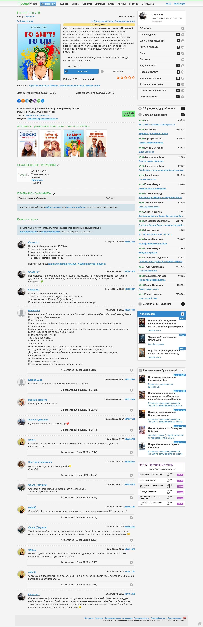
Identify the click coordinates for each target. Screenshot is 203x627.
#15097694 (130, 420)
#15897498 (130, 242)
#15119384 (130, 400)
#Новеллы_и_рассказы (37, 116)
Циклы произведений (160, 41)
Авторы (122, 4)
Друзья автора (160, 66)
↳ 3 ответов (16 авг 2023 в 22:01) (79, 540)
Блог (160, 53)
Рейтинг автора (160, 97)
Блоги (111, 4)
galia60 (32, 440)
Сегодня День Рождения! (164, 304)
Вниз (200, 624)
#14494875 (130, 485)
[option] (27, 144)
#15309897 (130, 289)
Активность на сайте (160, 84)
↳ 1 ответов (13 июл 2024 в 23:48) (79, 430)
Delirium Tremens (37, 400)
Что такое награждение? (58, 166)
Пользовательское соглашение (118, 619)
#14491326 (130, 550)
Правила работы (141, 619)
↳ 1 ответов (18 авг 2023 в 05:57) (79, 475)
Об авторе (145, 29)
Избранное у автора (160, 78)
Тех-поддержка (174, 619)
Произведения (48, 4)
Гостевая (145, 60)
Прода (27, 3)
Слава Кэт (30, 17)
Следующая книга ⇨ (125, 22)
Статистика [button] (118, 72)
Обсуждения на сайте (164, 115)
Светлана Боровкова (40, 462)
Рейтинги (133, 4)
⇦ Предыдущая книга (102, 22)
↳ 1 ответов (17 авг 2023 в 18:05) (79, 518)
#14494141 (130, 507)
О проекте (88, 619)
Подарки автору (160, 72)
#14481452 (130, 594)
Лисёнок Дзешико (38, 420)
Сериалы (87, 4)
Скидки (75, 4)
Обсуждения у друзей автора (164, 109)
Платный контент (158, 619)
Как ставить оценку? (93, 80)
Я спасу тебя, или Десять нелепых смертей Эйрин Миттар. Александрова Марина (165, 324)
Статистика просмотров (160, 91)
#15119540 (130, 380)
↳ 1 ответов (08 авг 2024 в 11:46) (79, 370)
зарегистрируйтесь (75, 208)
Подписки (64, 4)
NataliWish (34, 311)
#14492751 (130, 527)
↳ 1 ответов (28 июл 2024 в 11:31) (79, 410)
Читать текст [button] (82, 72)
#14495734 (130, 440)
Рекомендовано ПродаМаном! (164, 371)
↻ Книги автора (25, 22)
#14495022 (130, 462)
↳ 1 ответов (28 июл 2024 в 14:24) (79, 390)
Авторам (99, 619)
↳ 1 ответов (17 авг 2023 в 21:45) (79, 498)
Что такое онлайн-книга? (54, 194)
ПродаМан (37, 180)
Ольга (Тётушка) (37, 485)
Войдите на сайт (28, 232)
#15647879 (130, 272)
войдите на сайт (53, 208)
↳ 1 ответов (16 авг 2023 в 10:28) (79, 585)
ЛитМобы (100, 4)
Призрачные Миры (162, 467)
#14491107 (130, 572)
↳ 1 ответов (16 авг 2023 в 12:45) (79, 563)
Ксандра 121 (35, 380)
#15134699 (130, 310)
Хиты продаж (162, 314)
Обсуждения (148, 4)
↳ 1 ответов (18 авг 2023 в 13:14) (79, 453)
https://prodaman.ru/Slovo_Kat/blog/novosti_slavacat (76, 264)
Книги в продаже (160, 47)
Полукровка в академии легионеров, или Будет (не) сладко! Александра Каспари (164, 397)
